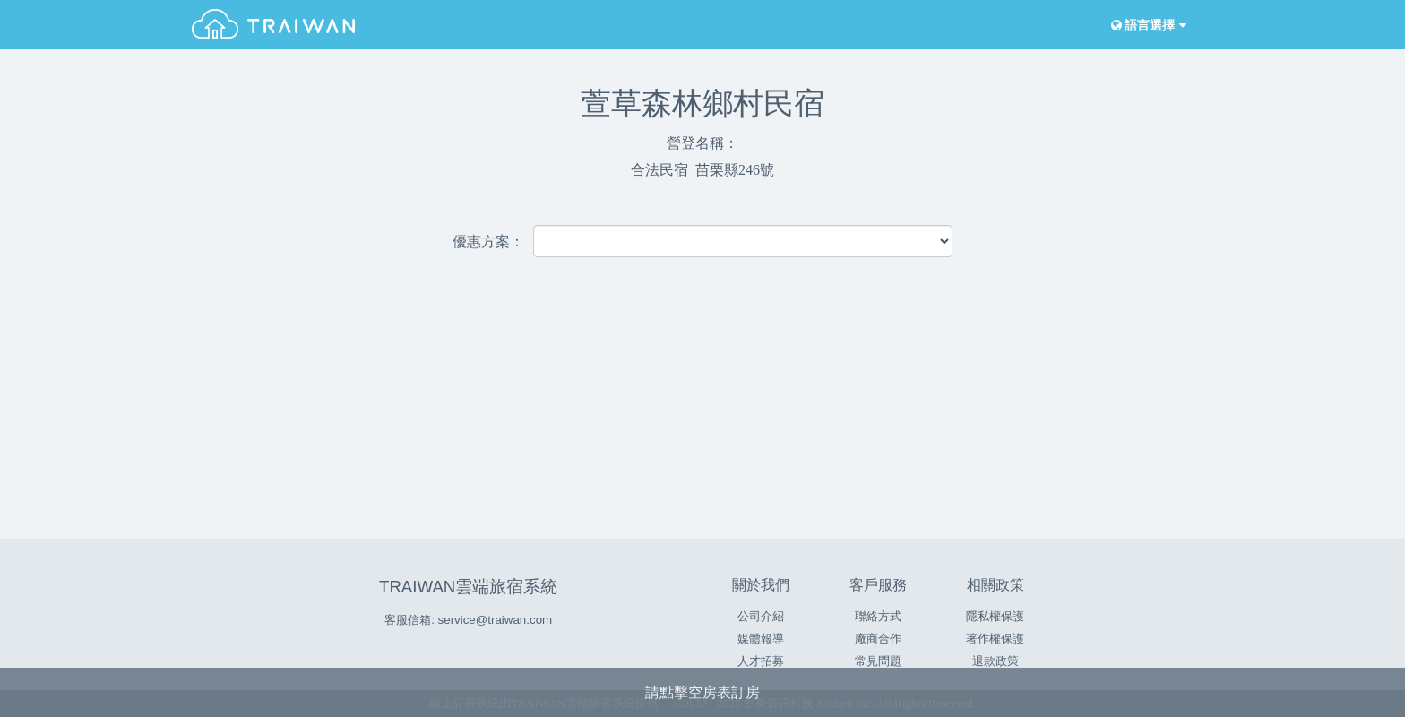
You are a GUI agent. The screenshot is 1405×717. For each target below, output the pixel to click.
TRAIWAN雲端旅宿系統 (468, 586)
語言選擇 (1147, 25)
